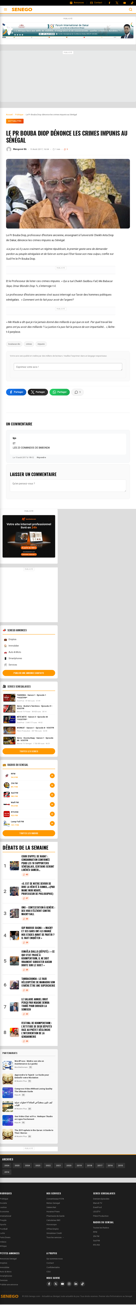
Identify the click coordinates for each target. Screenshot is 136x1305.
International (5, 1216)
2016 (110, 1166)
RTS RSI (96, 1245)
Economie (4, 1212)
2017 (99, 1166)
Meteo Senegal (53, 1204)
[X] (55, 1284)
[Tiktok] (132, 3)
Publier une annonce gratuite (29, 673)
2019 (79, 1166)
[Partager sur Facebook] (16, 392)
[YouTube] (124, 3)
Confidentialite (53, 1268)
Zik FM (96, 1237)
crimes (29, 344)
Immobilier (11, 647)
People (3, 1221)
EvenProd (97, 1208)
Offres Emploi (52, 1229)
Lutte (2, 1234)
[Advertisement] (68, 76)
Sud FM (96, 1241)
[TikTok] (82, 1284)
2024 (27, 1166)
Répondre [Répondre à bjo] (41, 458)
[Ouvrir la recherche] (130, 9)
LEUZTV (96, 1212)
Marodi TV (97, 1204)
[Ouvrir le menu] (5, 9)
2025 (17, 1166)
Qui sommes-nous (54, 1259)
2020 (68, 1166)
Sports (3, 1225)
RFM (95, 1233)
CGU (48, 1272)
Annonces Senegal (8, 1259)
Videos (3, 1242)
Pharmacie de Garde (55, 1216)
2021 (58, 1166)
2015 (120, 1166)
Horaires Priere (53, 1212)
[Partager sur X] (38, 392)
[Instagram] (69, 1284)
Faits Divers (5, 1238)
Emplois (10, 640)
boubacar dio (14, 344)
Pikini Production (100, 1216)
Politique (4, 1199)
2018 (89, 1166)
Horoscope (51, 1225)
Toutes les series (29, 751)
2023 (37, 1166)
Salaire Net (51, 1208)
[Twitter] (117, 3)
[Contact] (96, 3)
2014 (6, 1172)
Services (10, 666)
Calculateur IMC (53, 1221)
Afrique (3, 1247)
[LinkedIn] (75, 1284)
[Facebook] (109, 3)
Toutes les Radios (101, 1228)
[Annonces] (77, 3)
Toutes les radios (28, 833)
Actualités (14, 121)
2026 (6, 1166)
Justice (3, 1208)
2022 (48, 1166)
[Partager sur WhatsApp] (60, 392)
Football (3, 1229)
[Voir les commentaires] (77, 392)
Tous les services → (55, 1238)
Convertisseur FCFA (55, 1199)
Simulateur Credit (54, 1234)
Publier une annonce (9, 1285)
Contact (50, 1264)
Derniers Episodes (101, 1199)
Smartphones (13, 659)
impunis (41, 344)
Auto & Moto (12, 653)
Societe (3, 1204)
